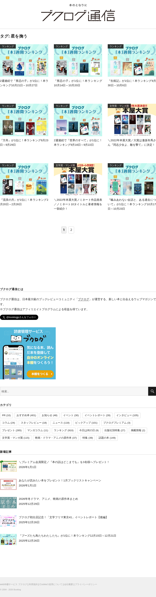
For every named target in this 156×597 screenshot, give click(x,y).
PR (4, 415)
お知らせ (47, 415)
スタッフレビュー (31, 422)
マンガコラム (35, 430)
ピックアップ (83, 422)
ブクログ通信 (78, 15)
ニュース (58, 422)
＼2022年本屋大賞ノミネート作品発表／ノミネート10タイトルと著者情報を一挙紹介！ (78, 204)
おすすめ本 (23, 415)
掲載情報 (136, 430)
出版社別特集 (112, 430)
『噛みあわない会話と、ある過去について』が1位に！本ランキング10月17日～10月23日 (132, 204)
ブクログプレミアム (115, 422)
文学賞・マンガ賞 (12, 437)
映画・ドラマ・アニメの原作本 (53, 437)
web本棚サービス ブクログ (13, 584)
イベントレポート (94, 415)
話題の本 (104, 437)
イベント (68, 415)
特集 (85, 437)
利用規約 (33, 584)
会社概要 (68, 584)
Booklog (17, 589)
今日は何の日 (87, 430)
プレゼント (8, 430)
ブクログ (83, 299)
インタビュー (124, 415)
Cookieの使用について (51, 584)
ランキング (60, 430)
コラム (6, 422)
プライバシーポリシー (86, 584)
